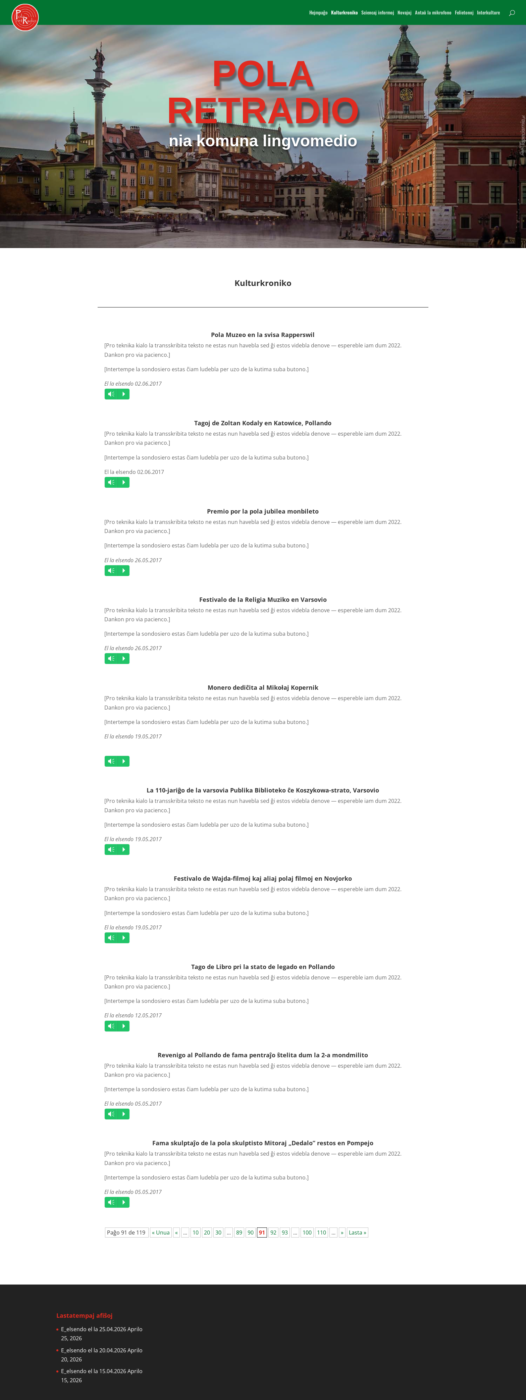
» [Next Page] (342, 1232)
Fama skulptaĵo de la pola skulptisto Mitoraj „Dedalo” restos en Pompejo (262, 1143)
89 (239, 1232)
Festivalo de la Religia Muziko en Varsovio (263, 599)
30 (218, 1232)
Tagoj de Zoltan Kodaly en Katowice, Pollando (262, 423)
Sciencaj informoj (377, 13)
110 (321, 1232)
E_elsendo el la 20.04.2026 (93, 1350)
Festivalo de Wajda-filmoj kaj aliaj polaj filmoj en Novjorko (263, 878)
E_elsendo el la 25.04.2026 (93, 1329)
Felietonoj (464, 13)
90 (251, 1232)
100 (307, 1232)
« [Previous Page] (176, 1232)
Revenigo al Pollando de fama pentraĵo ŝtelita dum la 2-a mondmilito (263, 1055)
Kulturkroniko (344, 13)
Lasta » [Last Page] (357, 1232)
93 (285, 1232)
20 (207, 1232)
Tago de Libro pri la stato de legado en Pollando (263, 967)
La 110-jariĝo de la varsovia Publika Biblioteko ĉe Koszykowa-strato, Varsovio (263, 790)
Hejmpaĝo (318, 13)
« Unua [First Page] (161, 1232)
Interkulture (488, 13)
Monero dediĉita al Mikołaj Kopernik (263, 687)
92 (273, 1232)
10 (196, 1232)
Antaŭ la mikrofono (433, 13)
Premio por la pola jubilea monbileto (263, 511)
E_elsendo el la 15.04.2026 (93, 1371)
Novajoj (405, 13)
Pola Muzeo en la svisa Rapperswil (263, 335)
